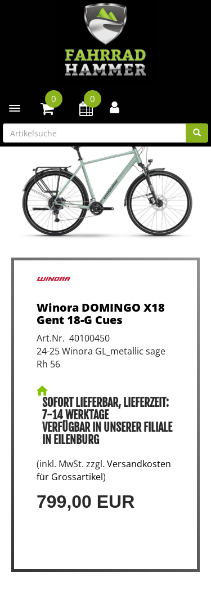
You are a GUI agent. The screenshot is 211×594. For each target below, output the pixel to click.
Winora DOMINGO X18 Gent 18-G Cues (101, 313)
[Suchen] (197, 133)
